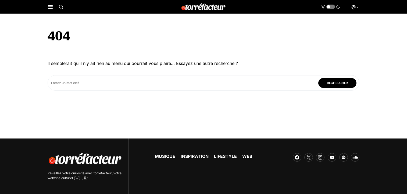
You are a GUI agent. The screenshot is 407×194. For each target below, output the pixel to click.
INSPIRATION (195, 156)
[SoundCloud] (355, 157)
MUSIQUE (165, 156)
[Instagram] (320, 157)
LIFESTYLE (225, 156)
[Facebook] (297, 157)
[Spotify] (343, 157)
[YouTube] (332, 157)
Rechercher (337, 83)
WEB (247, 156)
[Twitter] (308, 157)
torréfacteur (103, 173)
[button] (50, 6)
